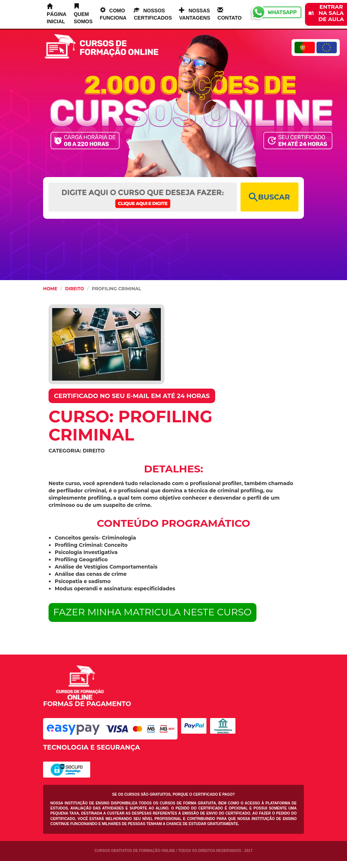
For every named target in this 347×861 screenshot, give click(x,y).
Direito (74, 288)
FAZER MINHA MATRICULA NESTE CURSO (152, 612)
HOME (50, 288)
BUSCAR (269, 197)
